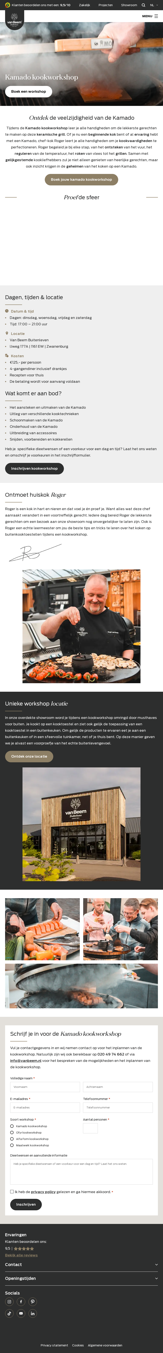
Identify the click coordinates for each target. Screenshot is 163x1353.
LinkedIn (32, 1313)
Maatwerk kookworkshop (32, 1145)
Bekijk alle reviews (21, 1255)
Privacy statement (54, 1345)
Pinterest (32, 1302)
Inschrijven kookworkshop (34, 469)
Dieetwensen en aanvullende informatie (38, 1155)
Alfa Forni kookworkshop (32, 1139)
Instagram (9, 1302)
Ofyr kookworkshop (29, 1132)
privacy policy (43, 1192)
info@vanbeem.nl (25, 1061)
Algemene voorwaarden (105, 1345)
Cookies (78, 1345)
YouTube (21, 1313)
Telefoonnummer (96, 1099)
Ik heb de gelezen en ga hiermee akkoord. (64, 1192)
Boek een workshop (28, 92)
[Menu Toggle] (150, 16)
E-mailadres (20, 1099)
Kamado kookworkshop (31, 1126)
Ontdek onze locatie (29, 756)
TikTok (9, 1313)
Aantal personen (96, 1119)
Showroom (129, 5)
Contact (13, 1264)
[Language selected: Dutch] (154, 5)
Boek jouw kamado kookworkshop (81, 180)
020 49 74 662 (110, 1054)
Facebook (21, 1302)
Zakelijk (84, 5)
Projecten (106, 5)
